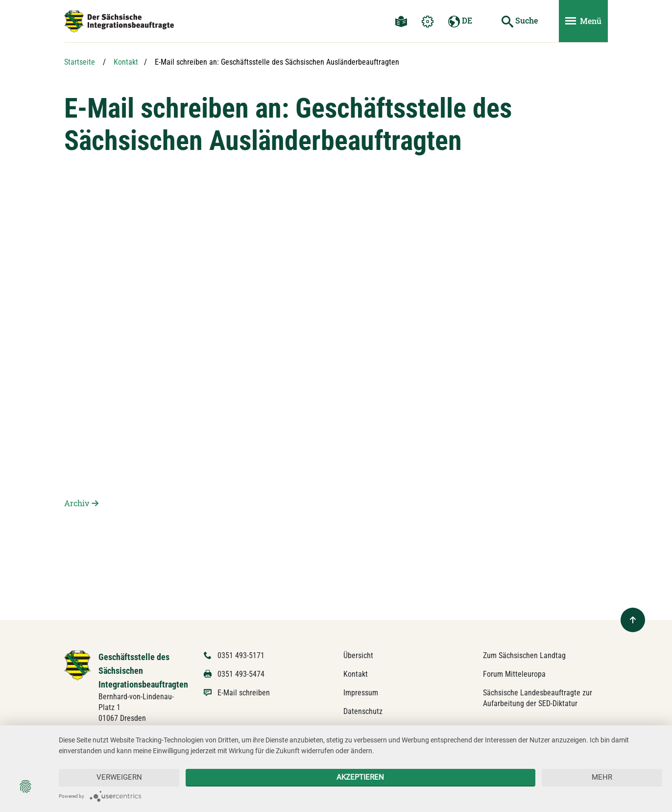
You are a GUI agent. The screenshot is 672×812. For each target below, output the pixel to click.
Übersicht (358, 655)
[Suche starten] (519, 21)
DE (460, 21)
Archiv (76, 503)
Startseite (79, 62)
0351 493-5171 (240, 655)
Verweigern (119, 777)
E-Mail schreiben (243, 692)
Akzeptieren (360, 777)
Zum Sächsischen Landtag (524, 655)
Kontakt (126, 62)
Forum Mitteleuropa (514, 674)
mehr (602, 777)
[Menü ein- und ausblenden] (583, 21)
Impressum (360, 692)
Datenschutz (363, 711)
